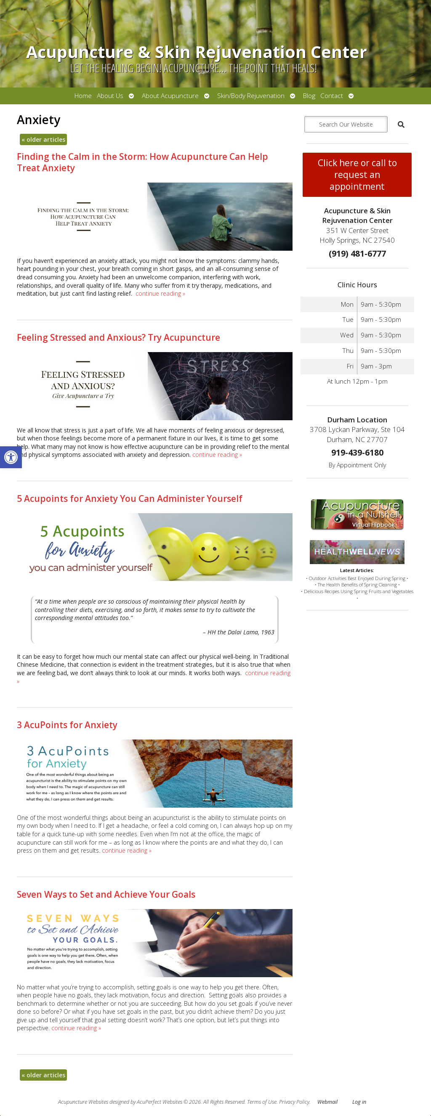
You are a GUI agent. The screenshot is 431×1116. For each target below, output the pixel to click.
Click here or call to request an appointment (357, 174)
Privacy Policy (294, 1101)
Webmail (327, 1101)
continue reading (160, 293)
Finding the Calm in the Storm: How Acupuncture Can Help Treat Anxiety (142, 162)
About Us (110, 95)
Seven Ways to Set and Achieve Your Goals (106, 894)
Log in (359, 1101)
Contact (331, 95)
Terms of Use (262, 1101)
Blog (309, 95)
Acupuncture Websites (83, 1101)
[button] (11, 457)
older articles (43, 139)
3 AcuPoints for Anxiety (67, 725)
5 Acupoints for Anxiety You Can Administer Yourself (129, 498)
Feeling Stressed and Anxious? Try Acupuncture (118, 337)
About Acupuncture (170, 95)
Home (83, 95)
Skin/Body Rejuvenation (251, 95)
